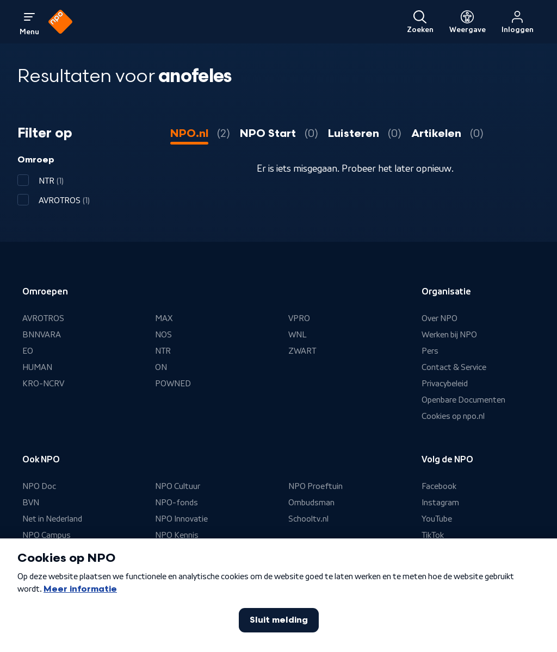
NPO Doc (39, 486)
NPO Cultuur (177, 486)
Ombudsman (311, 502)
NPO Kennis (177, 535)
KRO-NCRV (43, 383)
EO (27, 351)
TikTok (433, 535)
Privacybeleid (445, 383)
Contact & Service (454, 367)
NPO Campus (46, 535)
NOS (163, 334)
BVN (30, 502)
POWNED (173, 383)
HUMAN (37, 367)
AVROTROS (43, 318)
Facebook (439, 486)
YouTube (437, 519)
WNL (297, 334)
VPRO (299, 318)
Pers (430, 351)
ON (161, 367)
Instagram (440, 502)
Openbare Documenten (463, 400)
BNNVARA (41, 334)
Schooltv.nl (308, 519)
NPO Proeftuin (315, 486)
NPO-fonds (176, 502)
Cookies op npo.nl (453, 416)
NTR (163, 351)
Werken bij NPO (449, 334)
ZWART (302, 351)
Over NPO (439, 318)
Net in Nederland (52, 519)
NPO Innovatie (181, 519)
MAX (163, 318)
